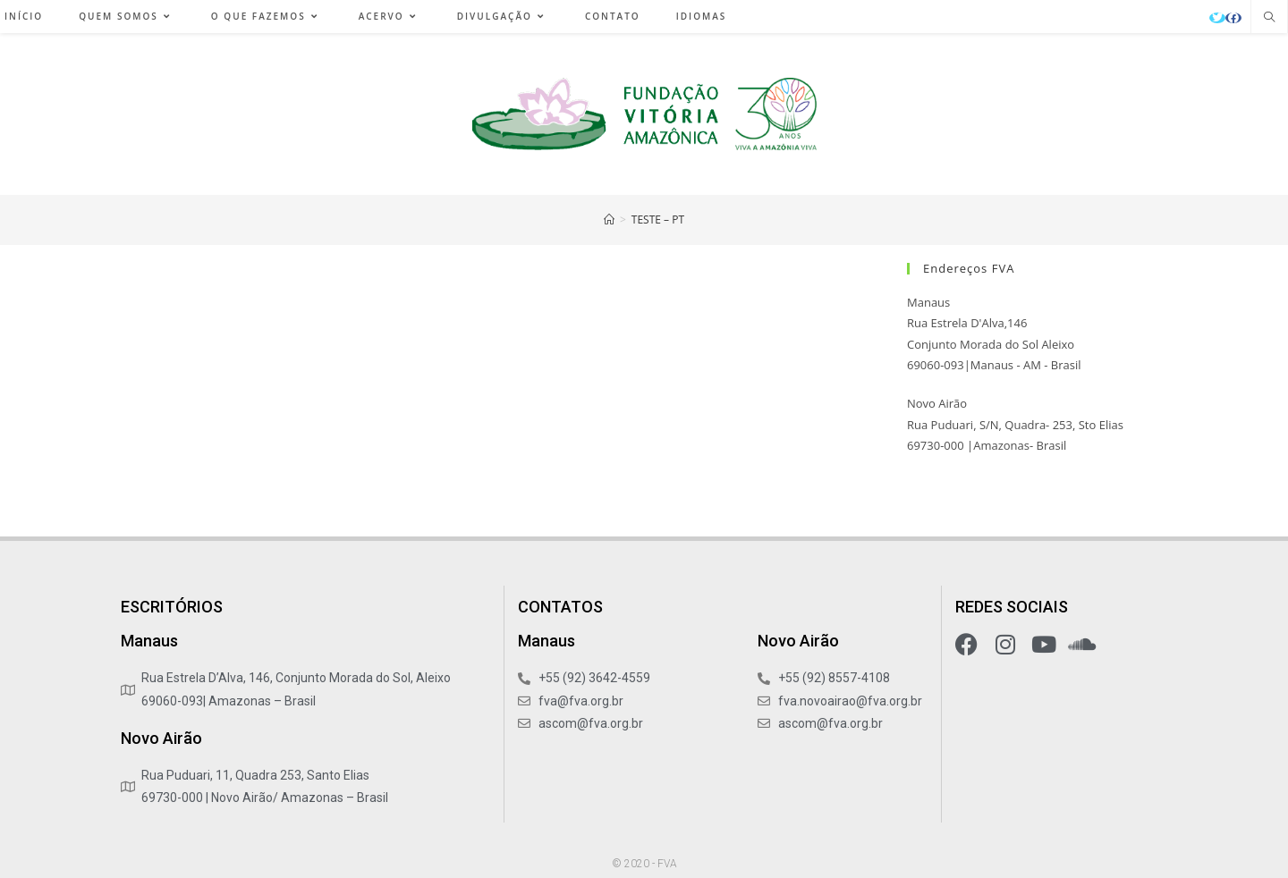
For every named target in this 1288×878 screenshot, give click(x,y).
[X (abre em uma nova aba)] (1217, 18)
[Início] (609, 219)
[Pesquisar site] (1269, 18)
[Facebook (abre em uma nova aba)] (1233, 18)
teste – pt (657, 219)
